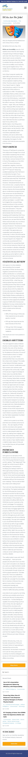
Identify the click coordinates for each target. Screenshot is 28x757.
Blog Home (14, 665)
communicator (21, 689)
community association (10, 21)
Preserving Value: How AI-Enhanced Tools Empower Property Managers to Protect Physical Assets (13, 699)
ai (3, 689)
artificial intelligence (11, 689)
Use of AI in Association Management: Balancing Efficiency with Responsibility (12, 684)
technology (22, 706)
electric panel (15, 719)
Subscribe (14, 743)
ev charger (18, 723)
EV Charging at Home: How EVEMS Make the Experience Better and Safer (14, 715)
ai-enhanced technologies (12, 704)
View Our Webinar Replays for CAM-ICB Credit (14, 1)
